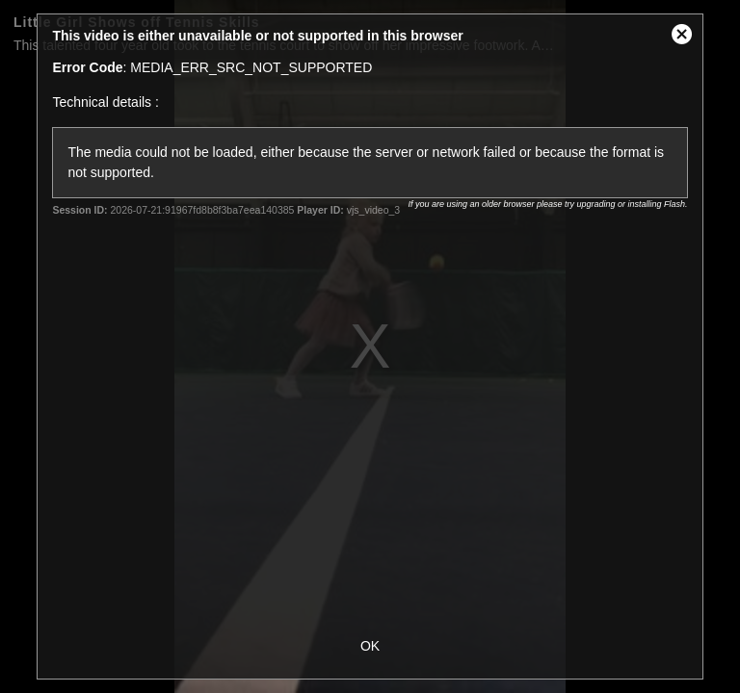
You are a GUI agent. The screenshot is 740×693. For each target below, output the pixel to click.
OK (370, 646)
